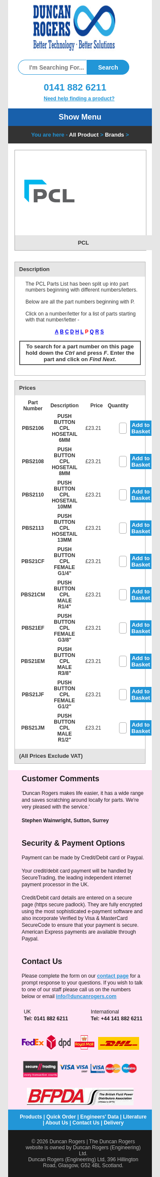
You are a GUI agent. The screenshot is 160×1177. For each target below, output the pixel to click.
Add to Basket (140, 428)
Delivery (114, 1123)
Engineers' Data (99, 1117)
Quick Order (61, 1117)
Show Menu (80, 117)
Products (31, 1117)
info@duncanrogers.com (86, 996)
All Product (84, 134)
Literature (134, 1117)
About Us (56, 1123)
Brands (114, 134)
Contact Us (86, 1123)
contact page (112, 976)
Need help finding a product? (79, 99)
